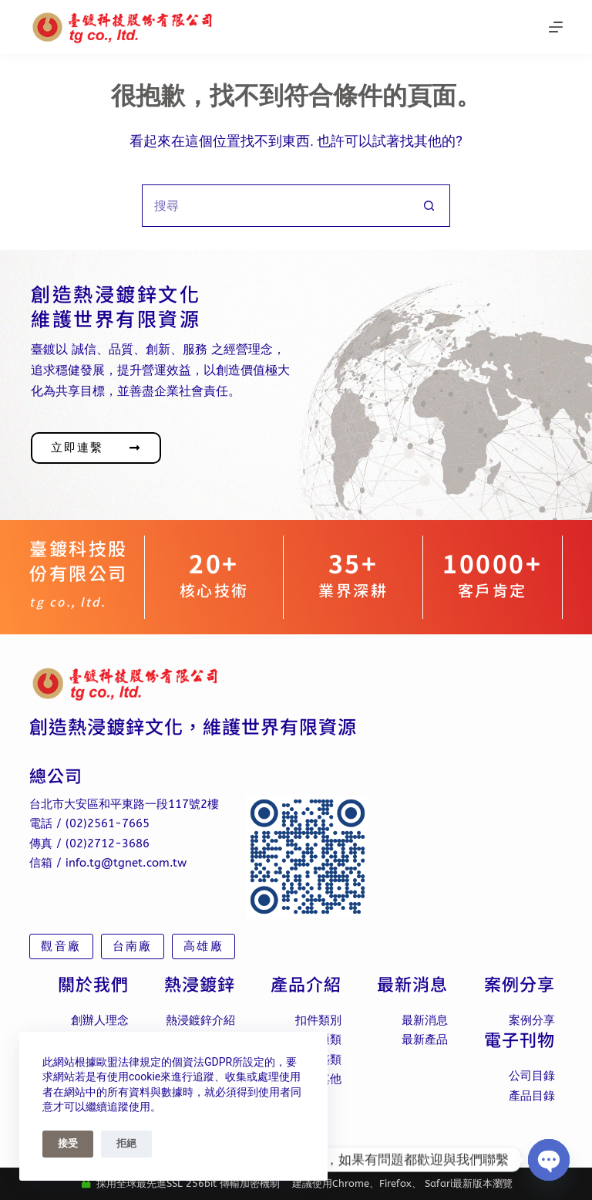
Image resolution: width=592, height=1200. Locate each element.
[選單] (556, 27)
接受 (68, 1143)
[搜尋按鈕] (429, 205)
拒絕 (126, 1143)
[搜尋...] (275, 205)
